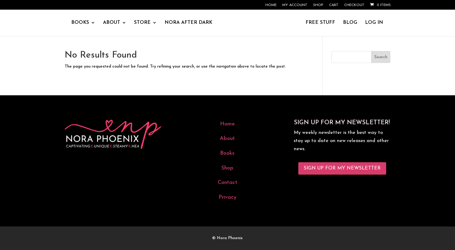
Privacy (227, 197)
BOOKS (80, 23)
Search (380, 57)
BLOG (350, 23)
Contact (227, 182)
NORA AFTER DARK (188, 23)
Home (271, 5)
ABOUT (111, 23)
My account (294, 5)
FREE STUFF (320, 23)
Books (227, 153)
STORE (142, 23)
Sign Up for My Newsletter (342, 168)
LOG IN (374, 23)
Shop (318, 5)
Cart (333, 5)
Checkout (354, 5)
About (227, 138)
